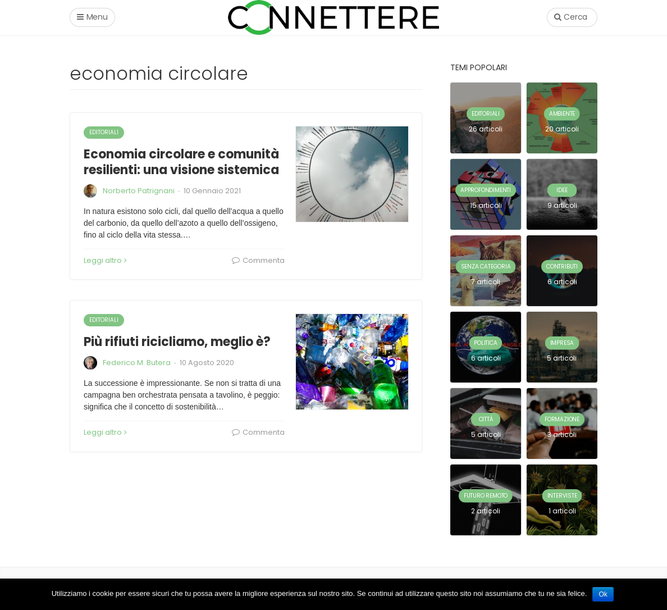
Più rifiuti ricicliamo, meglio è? (177, 341)
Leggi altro (105, 260)
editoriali (103, 132)
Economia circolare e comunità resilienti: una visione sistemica (181, 162)
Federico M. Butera (137, 362)
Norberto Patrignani (139, 190)
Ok (603, 594)
